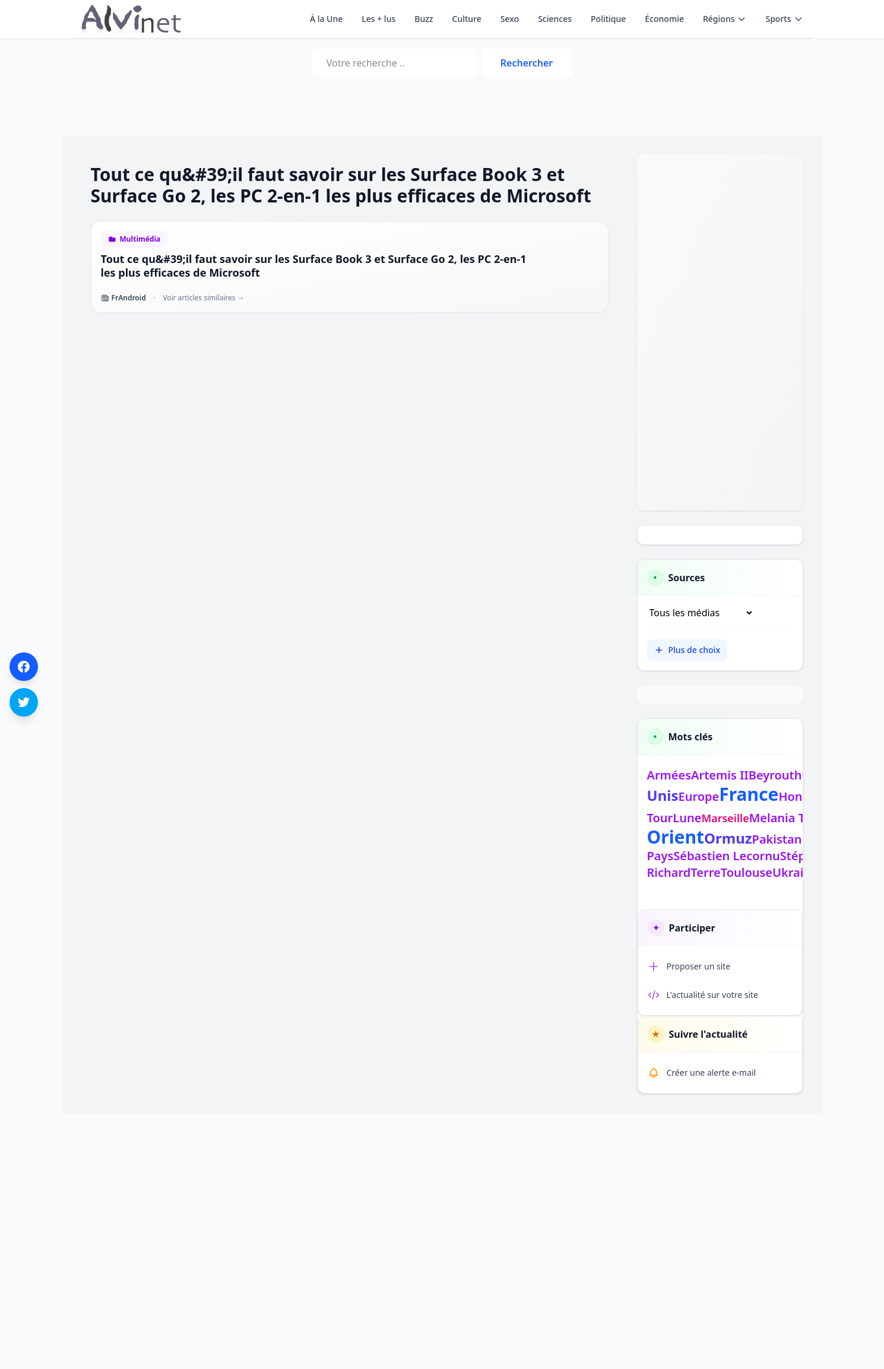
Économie (664, 18)
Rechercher (526, 62)
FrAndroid (123, 298)
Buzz (423, 18)
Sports (784, 18)
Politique (608, 18)
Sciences (555, 18)
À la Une (326, 18)
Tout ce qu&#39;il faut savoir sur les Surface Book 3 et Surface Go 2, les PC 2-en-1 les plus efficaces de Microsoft (314, 266)
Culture (466, 18)
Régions (724, 18)
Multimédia (140, 239)
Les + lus (378, 18)
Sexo (509, 18)
